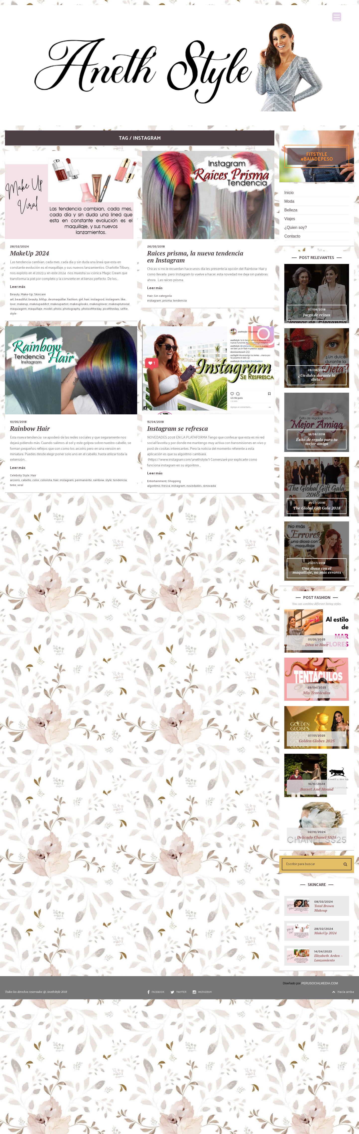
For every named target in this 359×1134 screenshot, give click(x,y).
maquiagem (18, 308)
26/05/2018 (156, 246)
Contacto (292, 236)
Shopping (174, 481)
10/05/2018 (18, 422)
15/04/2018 (155, 422)
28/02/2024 (19, 246)
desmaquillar (57, 299)
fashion (72, 299)
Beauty (15, 294)
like (123, 299)
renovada (209, 485)
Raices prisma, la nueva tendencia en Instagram (195, 256)
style (13, 313)
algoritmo (153, 485)
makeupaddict (39, 304)
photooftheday (91, 308)
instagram (113, 299)
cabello (26, 480)
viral (20, 485)
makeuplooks (79, 304)
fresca (166, 485)
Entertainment (157, 481)
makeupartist (59, 304)
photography (71, 308)
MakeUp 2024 (29, 253)
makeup (22, 304)
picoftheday (111, 308)
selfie (124, 308)
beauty (33, 299)
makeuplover (98, 304)
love (13, 304)
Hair (150, 295)
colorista (46, 480)
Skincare (40, 294)
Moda (289, 201)
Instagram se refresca (177, 428)
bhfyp (43, 299)
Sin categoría (163, 295)
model (48, 308)
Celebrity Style (19, 475)
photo (57, 308)
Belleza (290, 210)
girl (81, 299)
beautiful (21, 299)
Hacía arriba (343, 991)
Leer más (17, 286)
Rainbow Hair (30, 428)
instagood (97, 299)
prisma (167, 300)
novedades (194, 485)
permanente (83, 480)
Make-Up (27, 294)
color (35, 480)
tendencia (180, 300)
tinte (13, 485)
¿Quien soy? (295, 227)
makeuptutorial (119, 304)
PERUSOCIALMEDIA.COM (319, 983)
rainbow (98, 480)
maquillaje (35, 308)
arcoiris (15, 480)
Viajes (289, 219)
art (12, 299)
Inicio (289, 192)
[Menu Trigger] (336, 16)
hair (86, 299)
